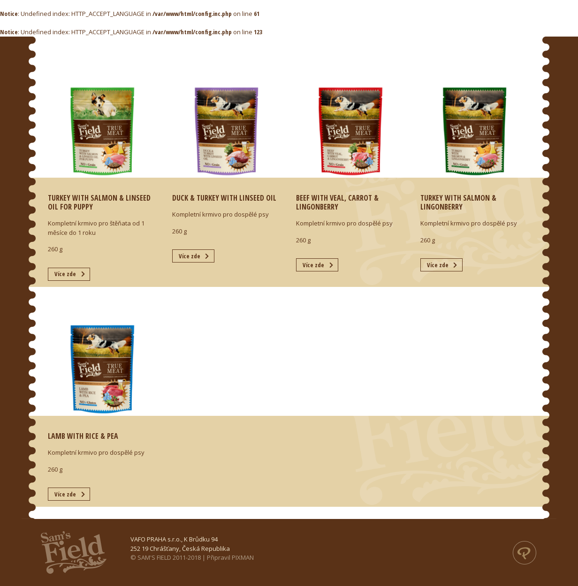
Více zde (65, 274)
